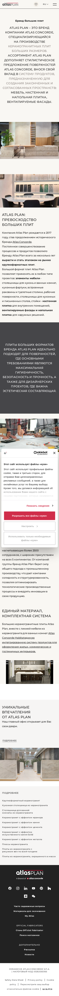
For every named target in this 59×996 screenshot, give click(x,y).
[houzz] (49, 888)
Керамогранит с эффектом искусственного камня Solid (17, 833)
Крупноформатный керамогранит (21, 800)
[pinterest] (41, 888)
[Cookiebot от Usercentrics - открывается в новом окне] (35, 453)
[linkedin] (26, 888)
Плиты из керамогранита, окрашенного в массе (29, 856)
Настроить (30, 526)
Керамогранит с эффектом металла (22, 839)
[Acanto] (47, 989)
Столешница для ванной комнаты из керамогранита (17, 811)
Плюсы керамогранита (15, 844)
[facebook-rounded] (10, 888)
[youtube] (33, 888)
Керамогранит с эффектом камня (20, 822)
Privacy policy (35, 980)
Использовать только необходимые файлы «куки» (29, 538)
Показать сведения (38, 505)
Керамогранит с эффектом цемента (22, 827)
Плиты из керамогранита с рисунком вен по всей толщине (19, 850)
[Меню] (55, 4)
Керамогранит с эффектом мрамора (22, 817)
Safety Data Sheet (14, 980)
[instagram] (18, 888)
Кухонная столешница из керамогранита (25, 805)
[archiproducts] (26, 896)
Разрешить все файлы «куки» (29, 515)
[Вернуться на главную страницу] (15, 4)
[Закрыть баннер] (54, 453)
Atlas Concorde (22, 241)
